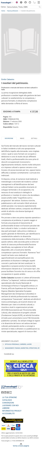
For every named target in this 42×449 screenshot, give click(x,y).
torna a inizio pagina (21, 446)
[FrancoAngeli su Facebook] (2, 393)
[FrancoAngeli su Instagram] (8, 393)
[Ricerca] (40, 7)
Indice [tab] (22, 138)
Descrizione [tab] (9, 138)
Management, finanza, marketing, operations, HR (22, 348)
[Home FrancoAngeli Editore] (7, 2)
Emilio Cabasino (7, 79)
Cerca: (3, 7)
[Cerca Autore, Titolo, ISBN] (22, 7)
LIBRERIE (6, 408)
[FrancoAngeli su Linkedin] (5, 393)
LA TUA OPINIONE (9, 397)
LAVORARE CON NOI (10, 405)
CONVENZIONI (8, 403)
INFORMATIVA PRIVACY (11, 411)
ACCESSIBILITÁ (8, 413)
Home (3, 11)
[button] (16, 2)
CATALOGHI (7, 400)
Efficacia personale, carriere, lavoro (18, 344)
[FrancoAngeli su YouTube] (10, 393)
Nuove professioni (12, 11)
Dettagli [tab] (34, 138)
